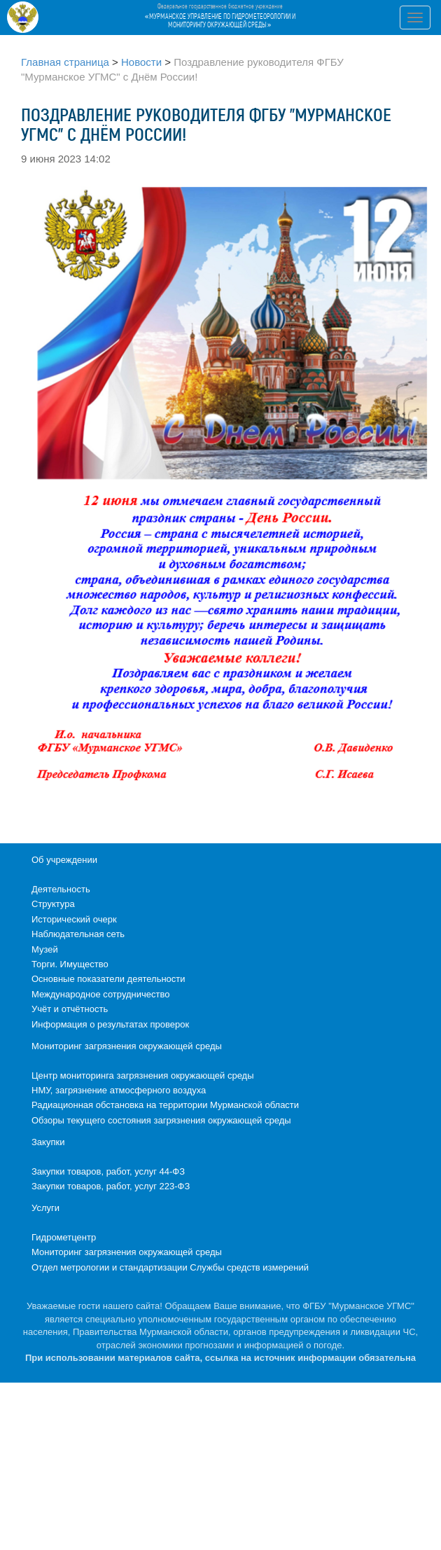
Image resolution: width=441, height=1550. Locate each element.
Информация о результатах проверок (110, 1024)
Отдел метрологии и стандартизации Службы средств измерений (170, 1267)
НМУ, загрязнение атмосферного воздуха (118, 1090)
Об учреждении (64, 859)
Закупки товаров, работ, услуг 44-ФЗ (108, 1171)
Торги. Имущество (69, 964)
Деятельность (60, 889)
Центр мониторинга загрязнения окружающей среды (142, 1075)
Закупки (47, 1142)
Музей (44, 949)
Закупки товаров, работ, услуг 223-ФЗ (110, 1186)
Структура (53, 904)
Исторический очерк (74, 919)
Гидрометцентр (63, 1237)
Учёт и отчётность (69, 1009)
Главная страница (65, 62)
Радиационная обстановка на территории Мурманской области (165, 1105)
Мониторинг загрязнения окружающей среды (126, 1046)
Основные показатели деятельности (108, 979)
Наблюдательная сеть (78, 934)
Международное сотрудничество (100, 994)
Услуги (45, 1208)
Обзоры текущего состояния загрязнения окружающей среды (161, 1120)
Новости (141, 62)
